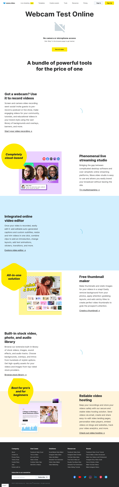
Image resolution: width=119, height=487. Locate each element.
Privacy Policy (15, 457)
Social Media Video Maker (56, 452)
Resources (75, 3)
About (13, 452)
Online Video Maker (54, 462)
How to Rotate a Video (92, 462)
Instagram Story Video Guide (94, 459)
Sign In (98, 3)
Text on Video (34, 454)
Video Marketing (53, 464)
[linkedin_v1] (95, 478)
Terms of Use (15, 459)
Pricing (85, 3)
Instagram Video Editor (55, 454)
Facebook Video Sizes (74, 452)
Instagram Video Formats (74, 454)
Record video (59, 49)
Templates (41, 3)
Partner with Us (16, 467)
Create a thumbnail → (94, 310)
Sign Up (109, 3)
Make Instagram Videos (92, 467)
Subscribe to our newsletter (21, 472)
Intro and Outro (34, 457)
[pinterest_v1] (100, 478)
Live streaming (25, 3)
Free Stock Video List (73, 459)
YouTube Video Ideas (73, 457)
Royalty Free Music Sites (74, 462)
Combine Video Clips (36, 462)
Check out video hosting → (97, 433)
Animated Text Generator (56, 459)
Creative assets (54, 3)
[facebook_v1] (74, 478)
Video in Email (34, 459)
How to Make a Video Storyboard (95, 454)
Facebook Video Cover (36, 452)
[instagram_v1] (90, 478)
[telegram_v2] (106, 478)
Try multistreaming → (94, 190)
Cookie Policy (15, 462)
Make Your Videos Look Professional (96, 457)
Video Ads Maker (53, 457)
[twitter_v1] (85, 478)
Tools (65, 3)
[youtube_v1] (80, 478)
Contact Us (15, 454)
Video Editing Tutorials (74, 467)
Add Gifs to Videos (35, 464)
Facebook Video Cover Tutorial (95, 452)
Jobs (13, 464)
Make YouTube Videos (92, 464)
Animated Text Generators (75, 464)
